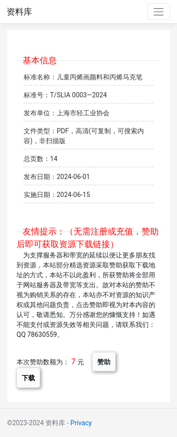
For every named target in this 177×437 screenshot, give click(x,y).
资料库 (19, 12)
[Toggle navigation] (158, 11)
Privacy (81, 423)
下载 (28, 377)
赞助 (103, 361)
